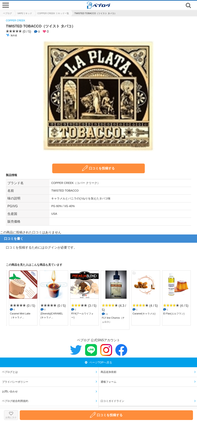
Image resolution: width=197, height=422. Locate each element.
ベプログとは (10, 371)
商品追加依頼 (108, 371)
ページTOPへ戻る (98, 362)
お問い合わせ (10, 391)
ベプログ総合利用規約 (15, 400)
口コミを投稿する (98, 168)
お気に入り (11, 415)
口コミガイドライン (112, 400)
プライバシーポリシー (15, 381)
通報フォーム (108, 381)
